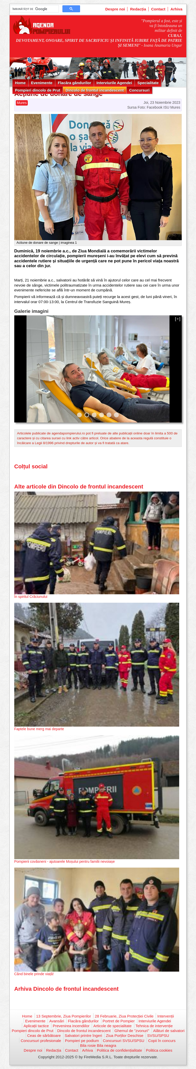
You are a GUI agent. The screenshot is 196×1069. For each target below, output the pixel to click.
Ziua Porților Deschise (124, 1035)
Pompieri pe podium (82, 1040)
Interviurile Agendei (114, 83)
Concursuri (139, 90)
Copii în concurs (162, 1040)
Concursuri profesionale (41, 1040)
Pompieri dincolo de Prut (37, 90)
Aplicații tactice (36, 1026)
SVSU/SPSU (158, 1035)
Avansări (56, 1021)
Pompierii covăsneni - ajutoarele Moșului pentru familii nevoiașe (64, 861)
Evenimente (42, 83)
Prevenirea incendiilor (71, 1026)
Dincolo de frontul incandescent (95, 90)
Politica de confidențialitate (119, 1050)
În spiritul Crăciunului (30, 597)
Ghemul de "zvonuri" (131, 1030)
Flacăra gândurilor (74, 83)
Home (20, 83)
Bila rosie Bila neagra (98, 1045)
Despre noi (115, 9)
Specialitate (148, 83)
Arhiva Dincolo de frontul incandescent (66, 989)
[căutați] (33, 9)
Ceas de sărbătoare (44, 1035)
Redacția (138, 9)
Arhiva (176, 9)
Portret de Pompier (119, 1021)
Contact (158, 9)
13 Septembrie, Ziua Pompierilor (63, 1016)
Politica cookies (159, 1050)
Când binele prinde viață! (34, 974)
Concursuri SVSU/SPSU (123, 1040)
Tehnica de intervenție (154, 1026)
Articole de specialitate (112, 1026)
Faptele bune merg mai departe (39, 729)
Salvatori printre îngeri (83, 1035)
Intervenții (165, 1016)
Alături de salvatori (169, 1030)
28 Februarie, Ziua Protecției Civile (124, 1016)
